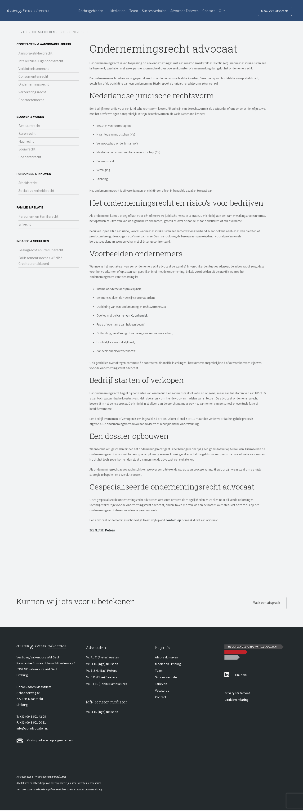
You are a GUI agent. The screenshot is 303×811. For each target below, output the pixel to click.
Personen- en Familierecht (40, 220)
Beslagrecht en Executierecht (42, 254)
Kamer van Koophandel (131, 315)
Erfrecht (25, 228)
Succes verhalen (154, 10)
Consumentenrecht (34, 77)
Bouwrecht (27, 152)
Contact (215, 10)
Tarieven (161, 684)
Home (21, 32)
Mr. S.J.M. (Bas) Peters (101, 671)
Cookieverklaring (236, 700)
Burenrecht (27, 135)
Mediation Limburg (168, 664)
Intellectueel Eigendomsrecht (42, 61)
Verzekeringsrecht (33, 93)
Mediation (112, 10)
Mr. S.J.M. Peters (102, 530)
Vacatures (162, 691)
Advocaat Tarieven (188, 10)
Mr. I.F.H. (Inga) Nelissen (102, 664)
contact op (173, 520)
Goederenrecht (30, 160)
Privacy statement (237, 694)
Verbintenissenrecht (35, 69)
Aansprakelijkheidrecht (37, 53)
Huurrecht (26, 143)
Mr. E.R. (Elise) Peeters (101, 678)
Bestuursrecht (30, 127)
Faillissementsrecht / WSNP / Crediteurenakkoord (42, 265)
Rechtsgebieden (82, 10)
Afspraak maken (166, 658)
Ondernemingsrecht (34, 85)
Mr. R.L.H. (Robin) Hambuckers (106, 684)
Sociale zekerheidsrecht (37, 194)
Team (131, 10)
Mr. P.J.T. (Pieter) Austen (102, 658)
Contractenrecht (32, 101)
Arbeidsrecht (28, 186)
